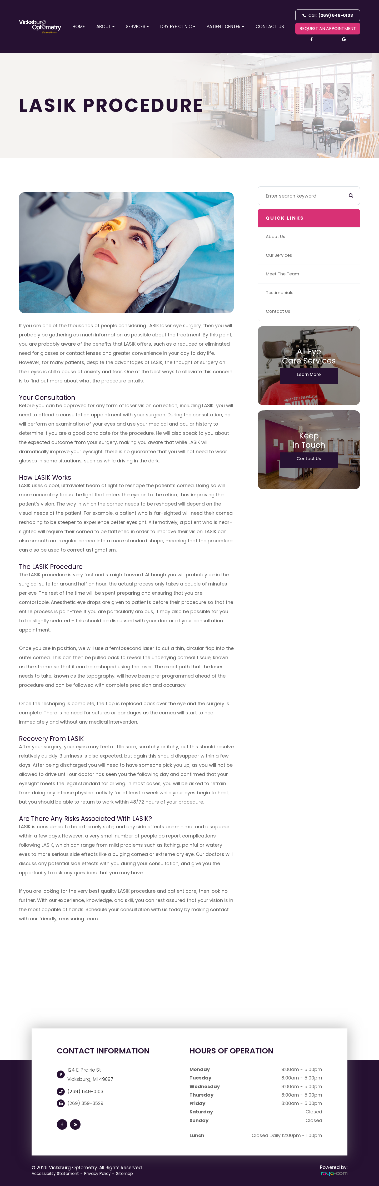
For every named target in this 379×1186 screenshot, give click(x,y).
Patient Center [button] (225, 26)
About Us (276, 236)
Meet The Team (284, 274)
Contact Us (270, 26)
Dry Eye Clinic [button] (177, 26)
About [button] (105, 26)
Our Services (280, 255)
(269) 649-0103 (85, 1091)
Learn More (309, 375)
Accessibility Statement (59, 1173)
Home (78, 26)
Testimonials (281, 292)
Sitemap (136, 1173)
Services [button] (137, 26)
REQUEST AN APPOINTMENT (328, 29)
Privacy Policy (106, 1173)
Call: (327, 15)
